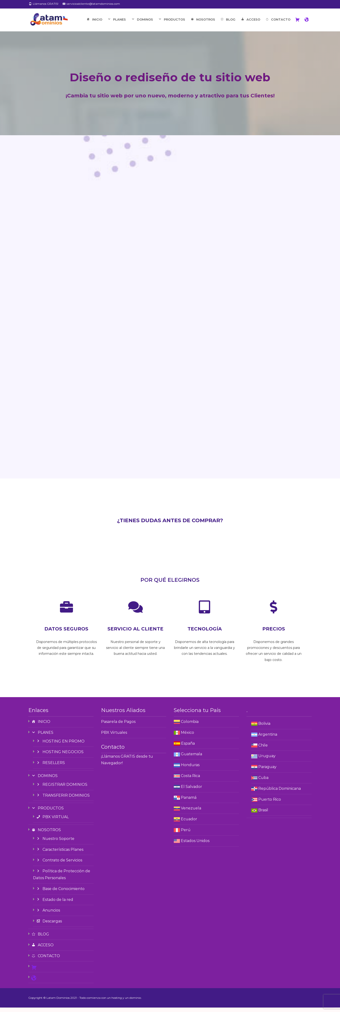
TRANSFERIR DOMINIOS (63, 800)
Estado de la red (54, 904)
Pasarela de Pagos (118, 726)
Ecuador (189, 823)
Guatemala (191, 758)
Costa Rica (190, 780)
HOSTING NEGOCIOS (60, 756)
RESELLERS (50, 767)
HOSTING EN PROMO (60, 745)
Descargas (49, 926)
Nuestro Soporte (55, 843)
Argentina (267, 739)
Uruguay (267, 760)
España (188, 748)
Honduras (190, 769)
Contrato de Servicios (59, 865)
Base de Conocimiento (60, 893)
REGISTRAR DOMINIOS (61, 789)
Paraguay (267, 771)
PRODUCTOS (171, 24)
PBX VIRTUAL (52, 821)
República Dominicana (279, 793)
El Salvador (191, 791)
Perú (186, 834)
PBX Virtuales (114, 737)
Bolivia (264, 728)
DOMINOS (142, 24)
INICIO (94, 24)
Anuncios (48, 915)
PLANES (116, 24)
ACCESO (250, 24)
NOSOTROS (202, 24)
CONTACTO (278, 24)
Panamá (188, 802)
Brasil (263, 814)
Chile (263, 749)
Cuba (263, 782)
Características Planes (59, 854)
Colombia (190, 726)
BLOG (228, 24)
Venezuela (191, 813)
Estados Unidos (195, 845)
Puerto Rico (269, 804)
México (187, 737)
